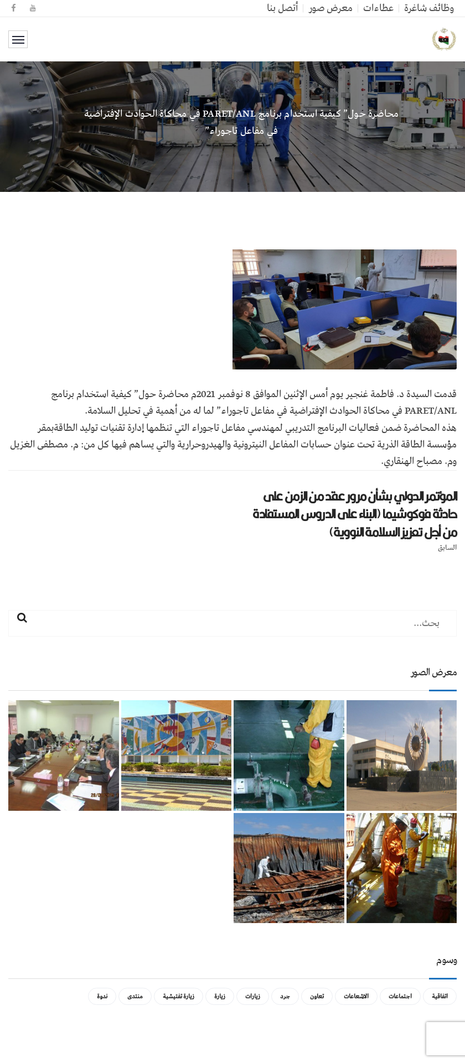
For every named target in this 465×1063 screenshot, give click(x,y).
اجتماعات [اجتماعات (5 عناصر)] (400, 996)
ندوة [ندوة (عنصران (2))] (102, 996)
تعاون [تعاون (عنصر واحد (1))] (317, 996)
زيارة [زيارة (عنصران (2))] (219, 996)
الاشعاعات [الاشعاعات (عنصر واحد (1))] (356, 996)
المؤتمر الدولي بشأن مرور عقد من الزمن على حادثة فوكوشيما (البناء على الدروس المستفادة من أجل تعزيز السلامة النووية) (354, 514)
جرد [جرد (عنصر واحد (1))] (285, 996)
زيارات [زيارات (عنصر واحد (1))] (252, 996)
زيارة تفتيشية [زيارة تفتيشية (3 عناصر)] (178, 996)
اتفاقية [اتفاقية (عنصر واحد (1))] (440, 996)
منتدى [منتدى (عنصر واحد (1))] (135, 996)
